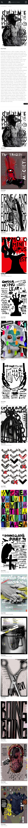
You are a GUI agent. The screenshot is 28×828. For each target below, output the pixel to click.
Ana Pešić (3, 148)
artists (9, 6)
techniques (4, 6)
